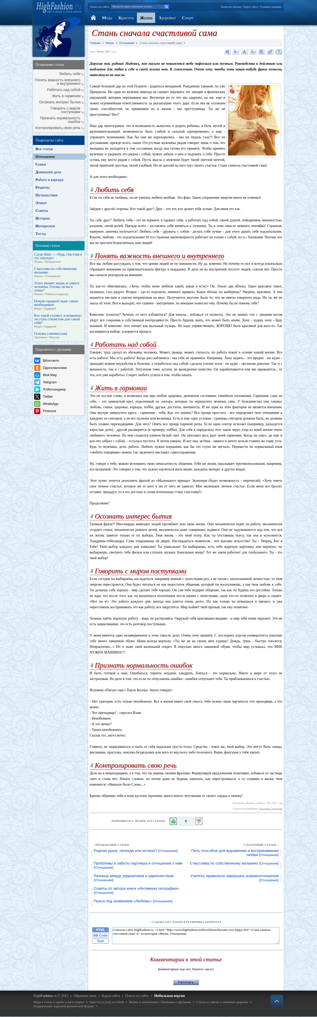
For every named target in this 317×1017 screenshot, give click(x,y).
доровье (167, 17)
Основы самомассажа (50, 335)
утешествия (46, 195)
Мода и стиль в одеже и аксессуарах (58, 1002)
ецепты (42, 187)
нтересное (45, 226)
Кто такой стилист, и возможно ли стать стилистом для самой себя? (57, 321)
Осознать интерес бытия (59, 102)
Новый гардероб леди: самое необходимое (56, 304)
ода (107, 17)
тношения (45, 157)
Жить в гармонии (66, 96)
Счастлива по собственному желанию (55, 272)
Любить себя (69, 74)
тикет (41, 203)
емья (40, 164)
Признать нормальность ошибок (60, 119)
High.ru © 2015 (50, 996)
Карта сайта (251, 6)
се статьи (44, 149)
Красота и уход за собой (107, 1002)
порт (188, 17)
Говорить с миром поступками (65, 110)
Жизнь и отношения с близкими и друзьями (160, 1002)
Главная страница (270, 6)
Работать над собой (63, 90)
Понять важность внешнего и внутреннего (57, 81)
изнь (146, 17)
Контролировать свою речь (57, 128)
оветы (41, 210)
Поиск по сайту (137, 996)
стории (42, 218)
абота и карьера (49, 180)
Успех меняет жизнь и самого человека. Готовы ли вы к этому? (56, 289)
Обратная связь (85, 996)
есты (40, 234)
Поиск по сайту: (100, 6)
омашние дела (48, 172)
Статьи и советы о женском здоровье (222, 1002)
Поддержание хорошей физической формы (63, 1006)
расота (126, 17)
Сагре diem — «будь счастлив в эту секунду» (58, 258)
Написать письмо (231, 6)
